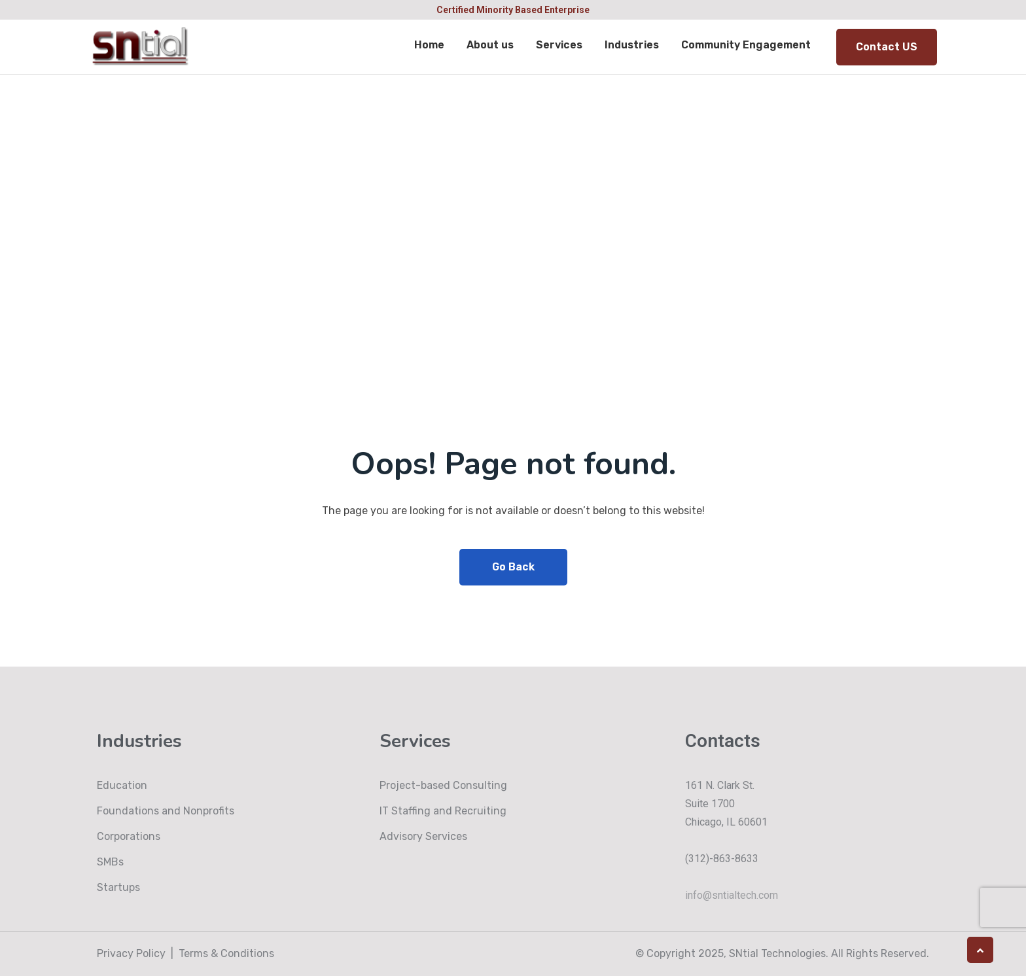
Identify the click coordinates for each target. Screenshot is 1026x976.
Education (122, 785)
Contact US (886, 47)
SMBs (110, 862)
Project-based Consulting (443, 785)
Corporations (128, 836)
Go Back (513, 567)
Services (559, 45)
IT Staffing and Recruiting (443, 811)
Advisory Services (423, 836)
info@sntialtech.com (731, 895)
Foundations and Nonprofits (165, 811)
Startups (118, 887)
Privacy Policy (131, 953)
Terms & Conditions (226, 953)
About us (490, 45)
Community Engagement (746, 45)
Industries (632, 45)
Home (429, 45)
